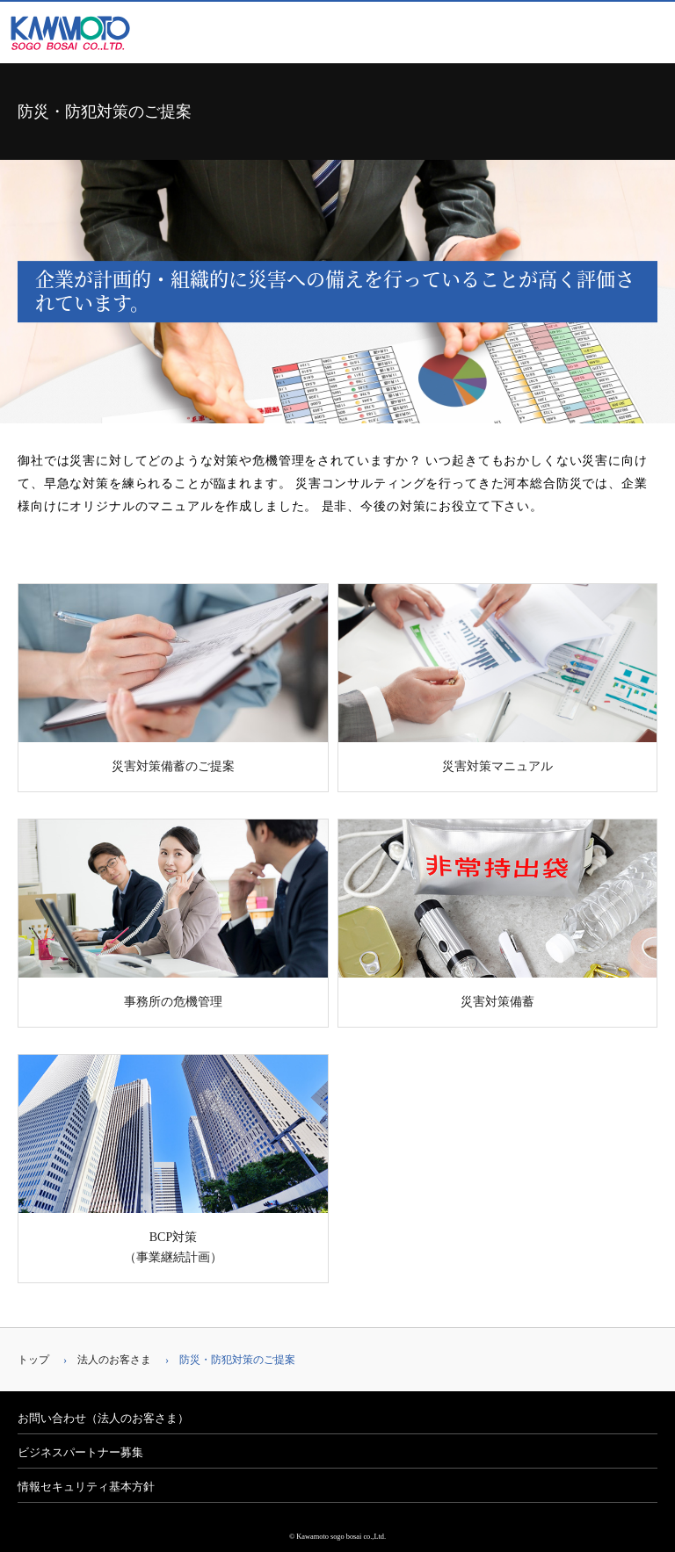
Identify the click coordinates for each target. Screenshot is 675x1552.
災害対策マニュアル (497, 678)
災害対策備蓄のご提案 (173, 678)
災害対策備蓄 (497, 913)
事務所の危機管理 (173, 913)
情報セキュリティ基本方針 (86, 1486)
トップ (33, 1359)
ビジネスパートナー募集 (80, 1452)
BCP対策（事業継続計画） (173, 1160)
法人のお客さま (114, 1359)
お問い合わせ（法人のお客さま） (103, 1418)
